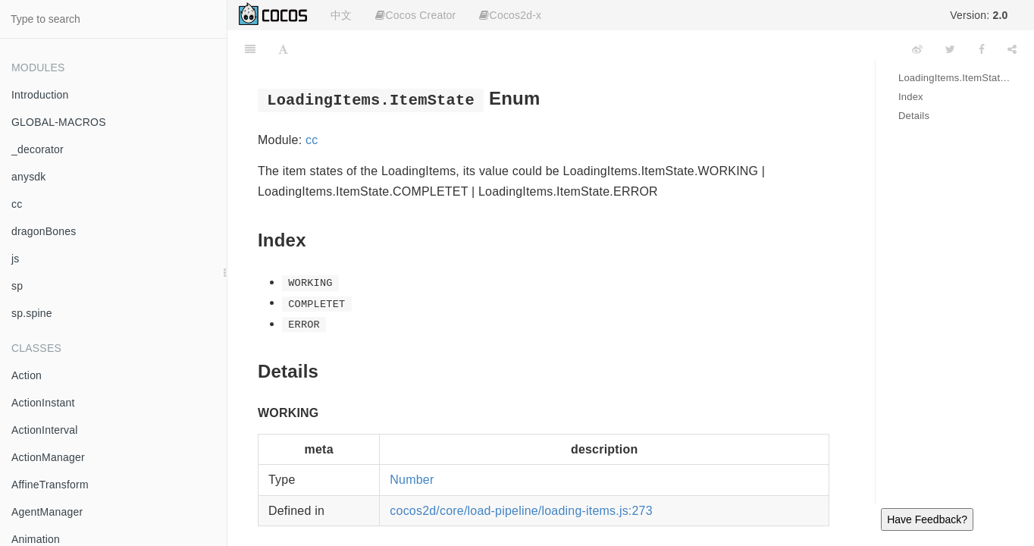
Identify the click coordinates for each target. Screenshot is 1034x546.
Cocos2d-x (510, 15)
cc (16, 204)
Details (913, 115)
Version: (978, 15)
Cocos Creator (415, 15)
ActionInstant (43, 403)
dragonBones (44, 231)
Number (412, 479)
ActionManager (48, 457)
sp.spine (31, 313)
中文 (341, 15)
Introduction (40, 95)
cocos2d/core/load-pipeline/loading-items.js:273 (521, 510)
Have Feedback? (927, 519)
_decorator (37, 149)
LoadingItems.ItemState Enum (954, 77)
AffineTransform (50, 485)
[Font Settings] (283, 49)
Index (910, 96)
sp (17, 286)
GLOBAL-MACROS (58, 122)
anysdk (28, 177)
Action (26, 375)
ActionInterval (44, 430)
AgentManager (47, 512)
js (15, 259)
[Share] (1012, 49)
